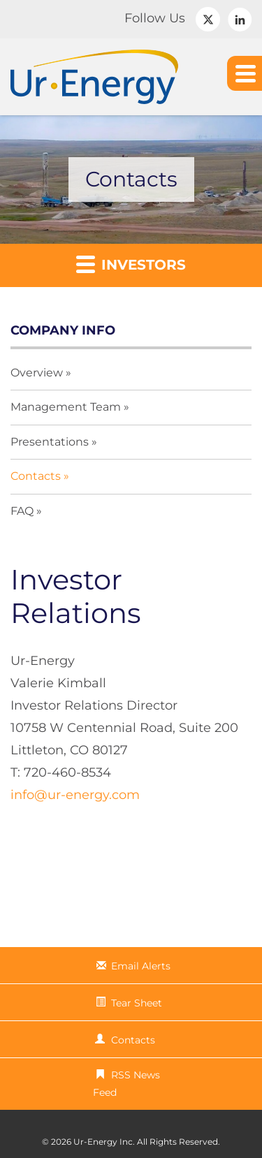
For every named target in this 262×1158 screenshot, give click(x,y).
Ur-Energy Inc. (104, 1141)
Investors (131, 263)
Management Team (65, 406)
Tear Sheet (136, 1003)
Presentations (49, 441)
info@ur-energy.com (75, 794)
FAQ (22, 511)
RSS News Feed (126, 1084)
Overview (36, 372)
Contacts (35, 476)
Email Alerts (140, 966)
